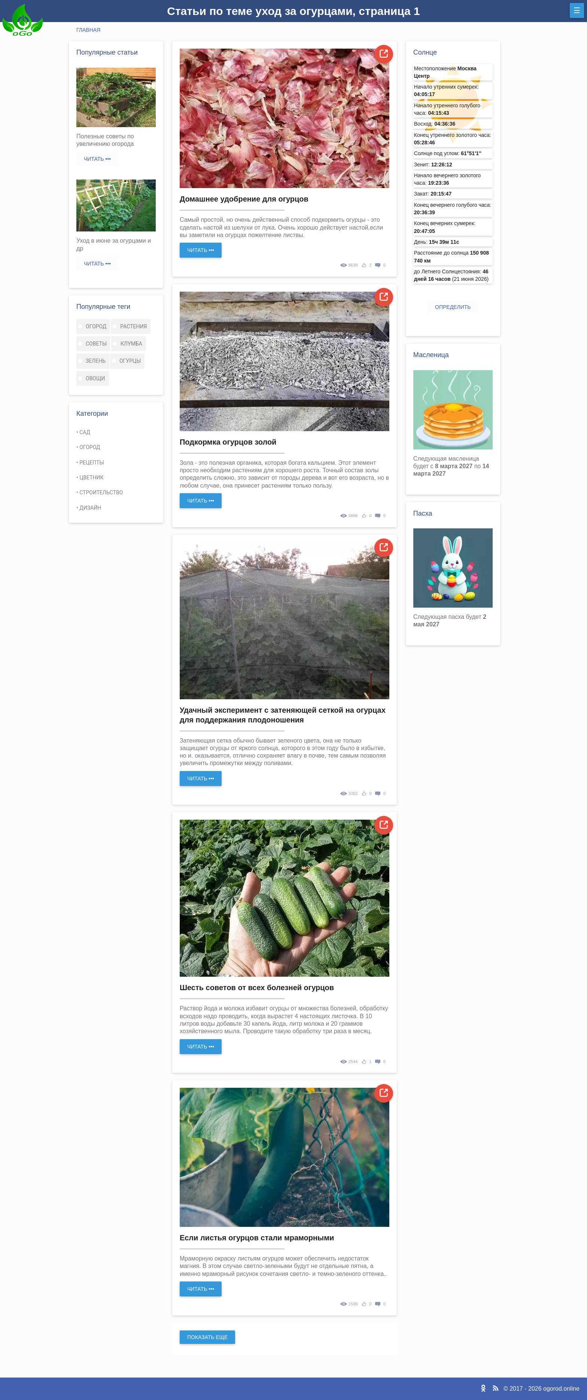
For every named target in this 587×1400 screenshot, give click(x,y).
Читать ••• (97, 159)
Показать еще (207, 1337)
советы (96, 344)
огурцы (130, 361)
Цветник (91, 478)
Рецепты (91, 463)
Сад (84, 432)
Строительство (101, 492)
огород (96, 326)
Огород (89, 447)
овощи (95, 378)
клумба (131, 344)
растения (133, 326)
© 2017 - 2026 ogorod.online (542, 1388)
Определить (453, 307)
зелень (96, 361)
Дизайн (90, 508)
